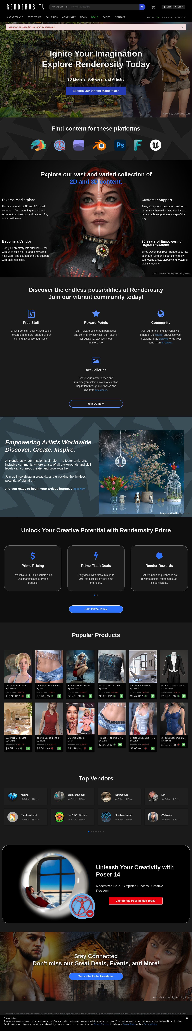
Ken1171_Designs (78, 815)
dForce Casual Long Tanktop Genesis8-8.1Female (62, 738)
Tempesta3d (122, 794)
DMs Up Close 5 (76, 738)
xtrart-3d (167, 741)
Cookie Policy (129, 1024)
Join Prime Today (96, 609)
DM (72, 741)
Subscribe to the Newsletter (96, 976)
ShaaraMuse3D (76, 794)
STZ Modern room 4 (140, 685)
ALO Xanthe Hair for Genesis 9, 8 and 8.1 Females (31, 685)
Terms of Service (101, 1024)
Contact (120, 17)
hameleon (75, 689)
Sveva (41, 689)
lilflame (104, 689)
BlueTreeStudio (123, 815)
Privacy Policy (150, 1024)
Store (35, 799)
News (83, 17)
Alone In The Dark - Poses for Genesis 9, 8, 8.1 (91, 685)
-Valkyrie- (166, 815)
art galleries (101, 389)
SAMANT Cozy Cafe (16, 738)
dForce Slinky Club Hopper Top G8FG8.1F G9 (153, 738)
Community (69, 17)
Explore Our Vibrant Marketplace (96, 90)
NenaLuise (184, 513)
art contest (167, 342)
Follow (25, 799)
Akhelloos (12, 689)
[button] (94, 595)
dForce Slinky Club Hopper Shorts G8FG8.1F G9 (61, 685)
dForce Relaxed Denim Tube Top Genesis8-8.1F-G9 (125, 685)
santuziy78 (137, 689)
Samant (11, 741)
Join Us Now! (96, 403)
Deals (94, 17)
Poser (106, 17)
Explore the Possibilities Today (135, 900)
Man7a (24, 794)
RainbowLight (29, 815)
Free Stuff (34, 17)
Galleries (51, 17)
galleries (163, 338)
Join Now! (80, 488)
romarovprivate (170, 689)
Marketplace (15, 17)
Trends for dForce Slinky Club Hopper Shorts (121, 738)
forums (159, 334)
